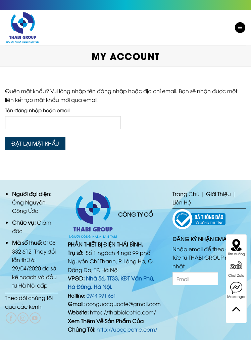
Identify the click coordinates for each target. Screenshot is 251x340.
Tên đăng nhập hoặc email (37, 110)
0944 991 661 (101, 295)
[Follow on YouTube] (35, 318)
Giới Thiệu (218, 193)
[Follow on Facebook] (11, 318)
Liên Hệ (181, 202)
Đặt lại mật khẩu (35, 143)
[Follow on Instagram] (23, 318)
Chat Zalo (236, 269)
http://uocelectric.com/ (127, 329)
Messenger (236, 290)
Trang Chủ (186, 193)
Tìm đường (236, 247)
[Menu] (240, 27)
